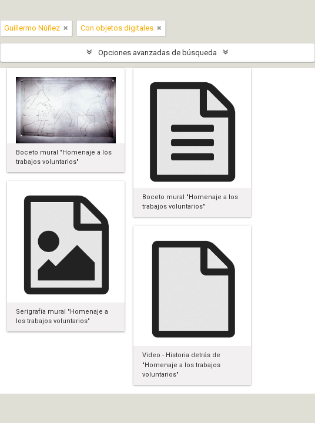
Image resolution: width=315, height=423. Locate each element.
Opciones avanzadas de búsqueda (157, 52)
